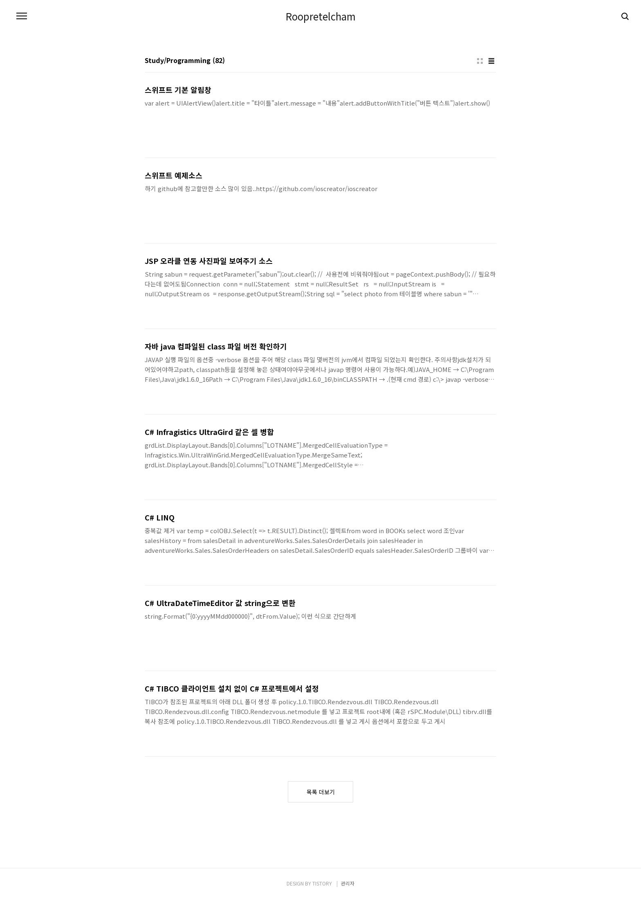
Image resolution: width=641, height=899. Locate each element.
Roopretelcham (321, 16)
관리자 (347, 883)
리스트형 (491, 61)
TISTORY (322, 883)
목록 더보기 (321, 792)
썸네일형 (480, 61)
